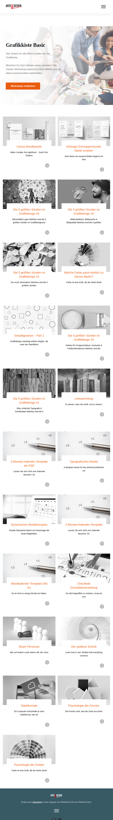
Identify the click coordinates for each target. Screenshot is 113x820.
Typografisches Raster (84, 448)
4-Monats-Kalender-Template (83, 511)
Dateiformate (29, 692)
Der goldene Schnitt (84, 633)
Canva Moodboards (29, 133)
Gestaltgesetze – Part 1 (29, 322)
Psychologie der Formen (83, 692)
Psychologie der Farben (29, 751)
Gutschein (37, 789)
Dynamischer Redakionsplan (29, 511)
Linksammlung (84, 385)
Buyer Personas (29, 633)
